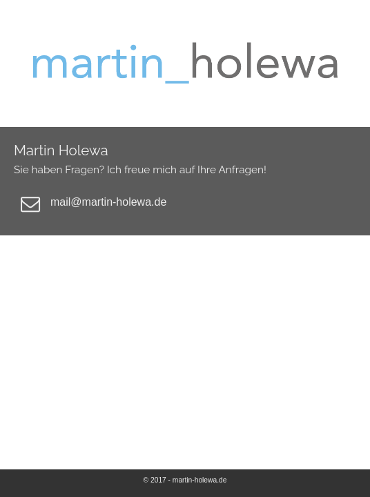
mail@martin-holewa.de (108, 202)
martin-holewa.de (200, 480)
